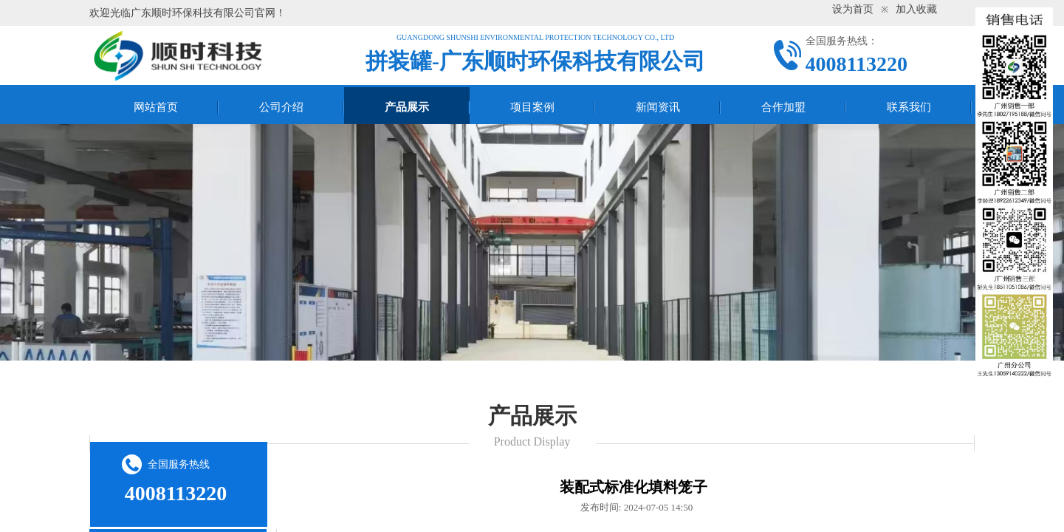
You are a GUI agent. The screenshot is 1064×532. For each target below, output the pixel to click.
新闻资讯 (658, 107)
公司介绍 (281, 107)
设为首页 (852, 9)
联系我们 (909, 107)
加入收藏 (916, 9)
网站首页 (156, 107)
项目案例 (532, 107)
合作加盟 (783, 107)
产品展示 (407, 107)
